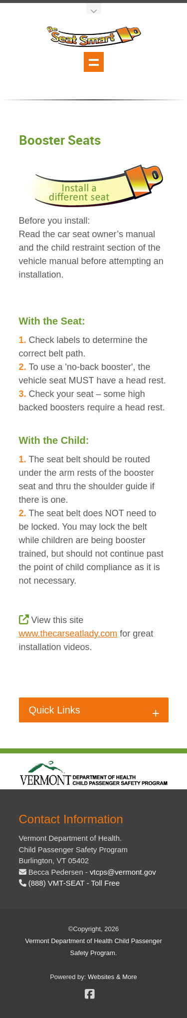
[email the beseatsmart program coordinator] (123, 872)
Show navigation (94, 62)
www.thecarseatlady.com (68, 634)
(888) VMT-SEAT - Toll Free (74, 883)
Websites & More (112, 977)
